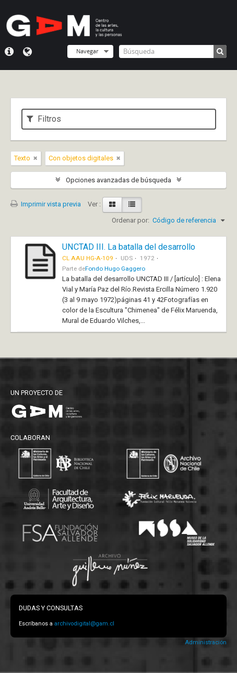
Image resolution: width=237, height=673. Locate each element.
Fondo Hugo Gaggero (115, 268)
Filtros (44, 119)
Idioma (27, 52)
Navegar (87, 51)
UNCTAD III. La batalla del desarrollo (128, 247)
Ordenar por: (130, 220)
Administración (206, 642)
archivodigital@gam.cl (84, 623)
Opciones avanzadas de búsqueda (118, 180)
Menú (9, 52)
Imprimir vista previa (45, 204)
